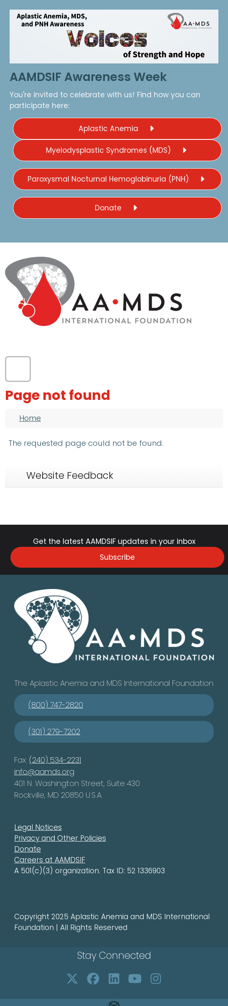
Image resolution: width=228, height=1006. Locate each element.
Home (30, 418)
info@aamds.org (44, 771)
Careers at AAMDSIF (49, 860)
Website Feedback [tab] (69, 475)
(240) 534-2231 (55, 760)
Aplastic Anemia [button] (118, 129)
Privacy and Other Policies (60, 838)
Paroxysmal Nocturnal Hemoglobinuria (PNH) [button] (117, 179)
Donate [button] (117, 208)
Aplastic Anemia (60, 683)
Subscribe (117, 557)
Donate (27, 849)
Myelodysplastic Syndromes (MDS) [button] (117, 150)
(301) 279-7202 (54, 731)
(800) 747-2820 (55, 705)
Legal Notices (38, 827)
